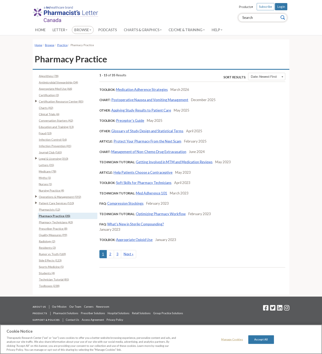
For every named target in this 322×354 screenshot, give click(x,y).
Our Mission (59, 306)
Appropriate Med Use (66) (55, 88)
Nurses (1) (45, 184)
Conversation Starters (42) (56, 120)
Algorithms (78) (49, 76)
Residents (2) (47, 247)
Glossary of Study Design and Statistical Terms (147, 131)
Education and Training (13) (56, 127)
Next (128, 254)
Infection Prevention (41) (55, 146)
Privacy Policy (115, 319)
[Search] (282, 17)
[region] (161, 339)
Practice (62, 45)
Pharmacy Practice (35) (54, 216)
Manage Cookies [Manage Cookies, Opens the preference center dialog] (232, 339)
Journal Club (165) (50, 152)
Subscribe (265, 6)
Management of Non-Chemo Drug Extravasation (148, 152)
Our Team (75, 306)
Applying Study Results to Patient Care (141, 110)
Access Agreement (93, 319)
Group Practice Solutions (168, 313)
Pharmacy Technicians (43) (56, 222)
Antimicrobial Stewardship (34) (58, 82)
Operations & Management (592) (60, 197)
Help (217, 30)
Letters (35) (46, 165)
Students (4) (47, 273)
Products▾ (246, 7)
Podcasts (107, 30)
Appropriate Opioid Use (134, 240)
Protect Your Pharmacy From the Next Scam (147, 141)
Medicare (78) (47, 171)
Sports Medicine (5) (51, 266)
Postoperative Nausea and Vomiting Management (149, 100)
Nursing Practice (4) (51, 190)
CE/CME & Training (187, 30)
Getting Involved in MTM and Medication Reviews (174, 162)
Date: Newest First (267, 76)
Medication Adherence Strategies (142, 89)
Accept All (261, 339)
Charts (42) (46, 108)
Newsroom (102, 306)
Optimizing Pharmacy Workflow (161, 214)
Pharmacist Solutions (65, 313)
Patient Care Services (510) (56, 203)
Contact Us (72, 319)
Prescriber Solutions (93, 313)
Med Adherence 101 (151, 193)
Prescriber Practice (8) (53, 228)
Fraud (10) (45, 133)
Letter (60, 30)
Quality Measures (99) (53, 235)
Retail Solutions (141, 313)
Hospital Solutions (118, 313)
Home (40, 30)
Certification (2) (49, 95)
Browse (82, 30)
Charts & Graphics (143, 30)
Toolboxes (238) (49, 286)
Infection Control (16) (53, 139)
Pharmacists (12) (49, 209)
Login (281, 6)
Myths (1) (45, 177)
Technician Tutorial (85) (54, 279)
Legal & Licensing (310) (53, 158)
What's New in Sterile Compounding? (135, 224)
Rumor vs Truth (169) (52, 254)
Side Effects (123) (50, 260)
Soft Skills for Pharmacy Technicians (143, 182)
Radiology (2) (47, 241)
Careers (88, 306)
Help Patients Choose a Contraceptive (143, 172)
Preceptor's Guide (130, 120)
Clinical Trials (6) (49, 114)
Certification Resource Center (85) (61, 101)
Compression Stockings (125, 203)
